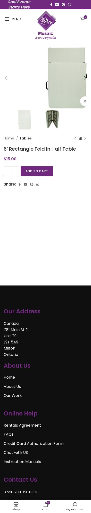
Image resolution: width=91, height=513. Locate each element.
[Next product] (85, 138)
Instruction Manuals (22, 461)
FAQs (9, 434)
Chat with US (16, 452)
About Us (12, 386)
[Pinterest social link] (63, 4)
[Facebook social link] (51, 4)
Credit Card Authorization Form (34, 443)
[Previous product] (75, 138)
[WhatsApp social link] (69, 4)
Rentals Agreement (22, 425)
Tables (25, 138)
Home (9, 138)
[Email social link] (57, 4)
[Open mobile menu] (12, 19)
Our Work (13, 395)
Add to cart (36, 171)
